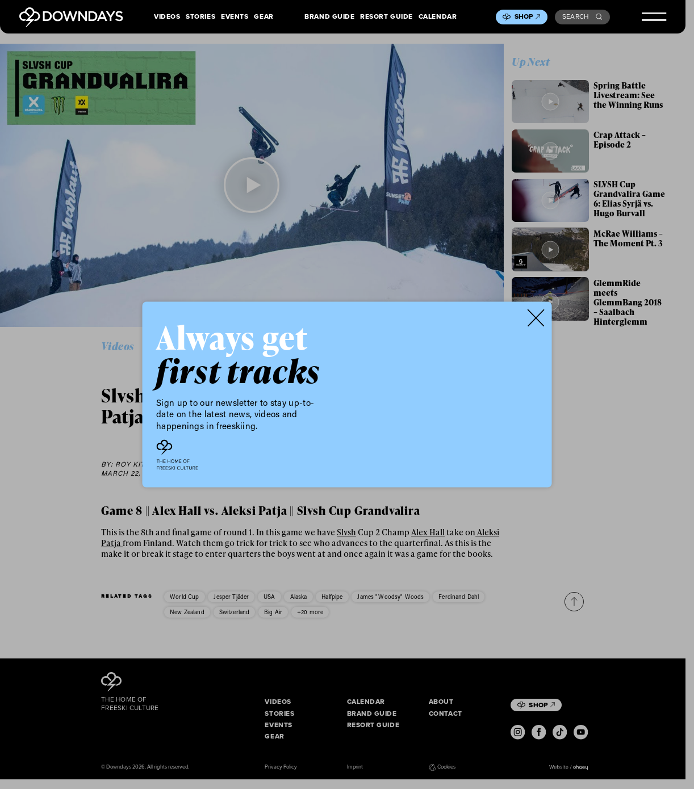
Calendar (438, 16)
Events (234, 16)
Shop (528, 16)
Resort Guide (386, 16)
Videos (167, 16)
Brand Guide (329, 16)
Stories (200, 16)
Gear (263, 16)
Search (582, 16)
